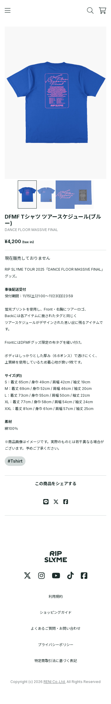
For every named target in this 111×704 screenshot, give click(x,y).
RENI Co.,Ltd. (55, 681)
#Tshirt (15, 461)
